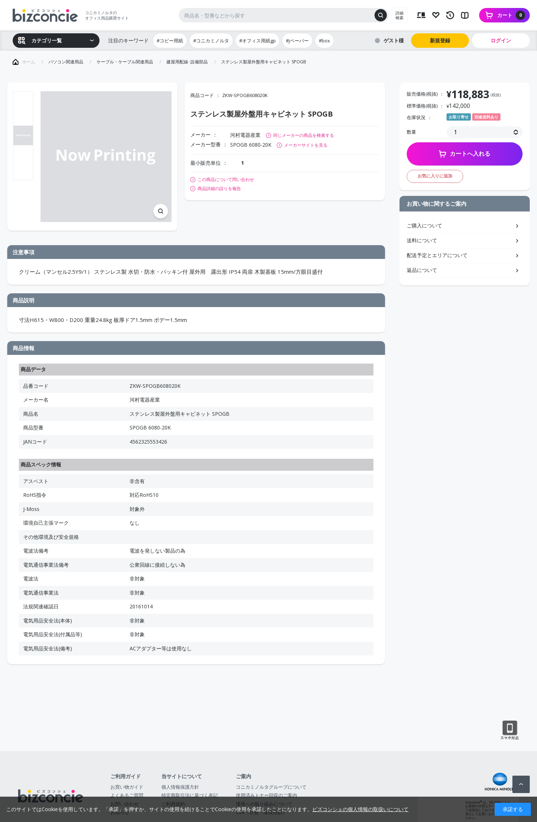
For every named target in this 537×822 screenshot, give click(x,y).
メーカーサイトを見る (305, 145)
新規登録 (440, 40)
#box (324, 40)
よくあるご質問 (126, 795)
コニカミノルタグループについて (271, 787)
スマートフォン (509, 730)
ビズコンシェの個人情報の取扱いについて (360, 809)
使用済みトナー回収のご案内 (266, 795)
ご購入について (424, 225)
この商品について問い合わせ (226, 180)
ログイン (501, 40)
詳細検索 (399, 15)
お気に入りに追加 (435, 176)
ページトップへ (521, 784)
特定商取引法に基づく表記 (189, 795)
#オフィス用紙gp (257, 40)
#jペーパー (297, 40)
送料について (422, 240)
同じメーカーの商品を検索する (303, 135)
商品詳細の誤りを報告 (219, 189)
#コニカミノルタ (211, 40)
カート (511, 15)
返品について (422, 270)
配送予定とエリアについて (437, 255)
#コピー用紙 (170, 40)
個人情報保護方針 (180, 787)
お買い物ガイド (126, 787)
